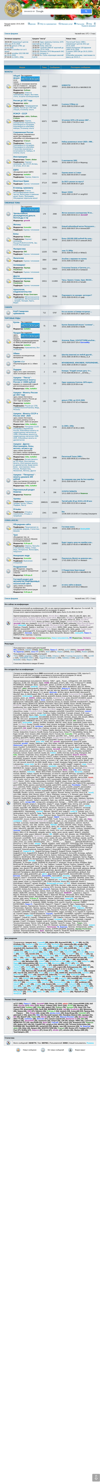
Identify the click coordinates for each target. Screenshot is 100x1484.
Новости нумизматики (22, 94)
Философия (33, 550)
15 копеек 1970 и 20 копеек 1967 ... (76, 120)
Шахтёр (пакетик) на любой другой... (77, 355)
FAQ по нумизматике (46, 24)
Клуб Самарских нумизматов (21, 312)
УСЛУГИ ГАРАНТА (69, 491)
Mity (15, 650)
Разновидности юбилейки (23, 126)
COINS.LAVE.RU (11, 520)
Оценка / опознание (31, 184)
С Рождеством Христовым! (73, 570)
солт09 (91, 656)
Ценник (32, 24)
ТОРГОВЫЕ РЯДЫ (12, 318)
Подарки (17, 370)
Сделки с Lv (18, 361)
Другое (33, 471)
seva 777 (34, 652)
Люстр (23, 505)
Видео (27, 95)
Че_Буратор (18, 652)
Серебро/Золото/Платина (23, 408)
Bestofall (16, 660)
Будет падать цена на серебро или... (77, 542)
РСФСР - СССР (20, 114)
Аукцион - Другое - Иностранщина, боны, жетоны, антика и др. (23, 446)
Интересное (23, 550)
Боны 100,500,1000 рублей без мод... (77, 238)
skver (48, 652)
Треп (15, 535)
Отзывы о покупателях (23, 513)
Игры (15, 550)
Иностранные (24, 245)
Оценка (28, 121)
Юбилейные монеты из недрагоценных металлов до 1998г (25, 432)
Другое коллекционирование (23, 277)
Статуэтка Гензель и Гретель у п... (76, 268)
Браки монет (33, 465)
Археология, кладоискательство (22, 290)
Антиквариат (19, 265)
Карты (31, 301)
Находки (24, 301)
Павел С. (54, 650)
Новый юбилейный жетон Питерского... (79, 226)
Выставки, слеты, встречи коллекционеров (26, 95)
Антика (34, 164)
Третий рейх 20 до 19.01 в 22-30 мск (77, 501)
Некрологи (17, 551)
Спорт (33, 548)
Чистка (16, 194)
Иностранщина (20, 157)
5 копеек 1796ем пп (70, 104)
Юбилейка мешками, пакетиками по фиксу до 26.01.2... (80, 56)
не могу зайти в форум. (72, 585)
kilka (41, 650)
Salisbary (65, 658)
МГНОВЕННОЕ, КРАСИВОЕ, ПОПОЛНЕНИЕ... (80, 363)
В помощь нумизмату (23, 188)
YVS (15, 656)
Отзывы (17, 509)
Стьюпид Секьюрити (73, 656)
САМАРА (8, 307)
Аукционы (29, 501)
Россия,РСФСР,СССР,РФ (23, 243)
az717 (67, 650)
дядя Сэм (80, 658)
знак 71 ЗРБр (67, 251)
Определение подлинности (24, 123)
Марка (29, 660)
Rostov (84, 652)
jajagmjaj (27, 656)
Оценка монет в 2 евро (71, 173)
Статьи (28, 191)
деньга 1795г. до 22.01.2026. (73, 400)
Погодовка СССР (31, 427)
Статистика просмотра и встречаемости (23, 150)
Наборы (16, 128)
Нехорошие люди (21, 556)
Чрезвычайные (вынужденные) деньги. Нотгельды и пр (24, 215)
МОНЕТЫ (9, 72)
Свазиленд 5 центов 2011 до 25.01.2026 (16, 43)
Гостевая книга (68, 527)
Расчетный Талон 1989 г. (76, 42)
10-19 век (17, 166)
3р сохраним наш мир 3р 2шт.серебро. (78, 479)
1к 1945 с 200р (18, 57)
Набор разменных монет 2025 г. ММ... (77, 142)
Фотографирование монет (23, 192)
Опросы (28, 546)
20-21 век (25, 166)
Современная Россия (23, 132)
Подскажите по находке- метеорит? (77, 295)
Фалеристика (19, 249)
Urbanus (55, 656)
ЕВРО (16, 170)
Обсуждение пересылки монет (25, 198)
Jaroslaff (80, 650)
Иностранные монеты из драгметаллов (25, 464)
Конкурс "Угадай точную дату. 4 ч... (77, 371)
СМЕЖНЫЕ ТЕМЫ (12, 203)
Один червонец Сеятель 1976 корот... (77, 382)
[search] (50, 11)
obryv (72, 652)
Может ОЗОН (67, 192)
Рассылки (79, 24)
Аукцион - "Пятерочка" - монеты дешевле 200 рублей (24, 477)
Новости (35, 177)
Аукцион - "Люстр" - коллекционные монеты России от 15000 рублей (24, 380)
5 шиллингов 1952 (69, 160)
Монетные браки (21, 181)
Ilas (63, 512)
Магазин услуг (65, 24)
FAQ (89, 24)
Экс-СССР (27, 164)
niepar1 (60, 652)
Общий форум (16, 77)
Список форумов (11, 598)
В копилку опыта (27, 109)
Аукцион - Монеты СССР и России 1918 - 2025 (25, 414)
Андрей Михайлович (47, 658)
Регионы (16, 409)
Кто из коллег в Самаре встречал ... (77, 312)
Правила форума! (89, 25)
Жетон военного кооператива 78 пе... (77, 213)
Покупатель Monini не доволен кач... (77, 558)
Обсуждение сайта (22, 524)
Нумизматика (30, 347)
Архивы (17, 499)
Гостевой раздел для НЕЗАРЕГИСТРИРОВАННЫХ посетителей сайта (26, 581)
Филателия (18, 258)
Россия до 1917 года (22, 100)
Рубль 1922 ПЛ (45, 46)
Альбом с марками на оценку (74, 259)
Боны (15, 234)
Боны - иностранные (21, 467)
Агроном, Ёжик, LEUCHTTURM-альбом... (79, 340)
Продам (17, 333)
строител (42, 656)
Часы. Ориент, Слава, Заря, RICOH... (77, 280)
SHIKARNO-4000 (26, 658)
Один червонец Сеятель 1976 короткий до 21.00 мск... (47, 43)
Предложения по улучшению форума (25, 528)
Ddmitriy (28, 650)
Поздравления (20, 567)
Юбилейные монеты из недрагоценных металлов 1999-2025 (26, 436)
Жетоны (17, 225)
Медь (37, 408)
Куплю (16, 322)
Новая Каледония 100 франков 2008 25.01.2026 (78, 48)
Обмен (16, 353)
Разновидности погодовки (23, 124)
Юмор (27, 548)
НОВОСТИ (66, 85)
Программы (29, 196)
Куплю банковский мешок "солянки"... (78, 325)
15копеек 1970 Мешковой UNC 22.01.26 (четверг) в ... (48, 52)
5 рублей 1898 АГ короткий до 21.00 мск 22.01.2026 (47, 48)
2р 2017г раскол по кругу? (73, 182)
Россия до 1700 (31, 406)
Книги (21, 196)
